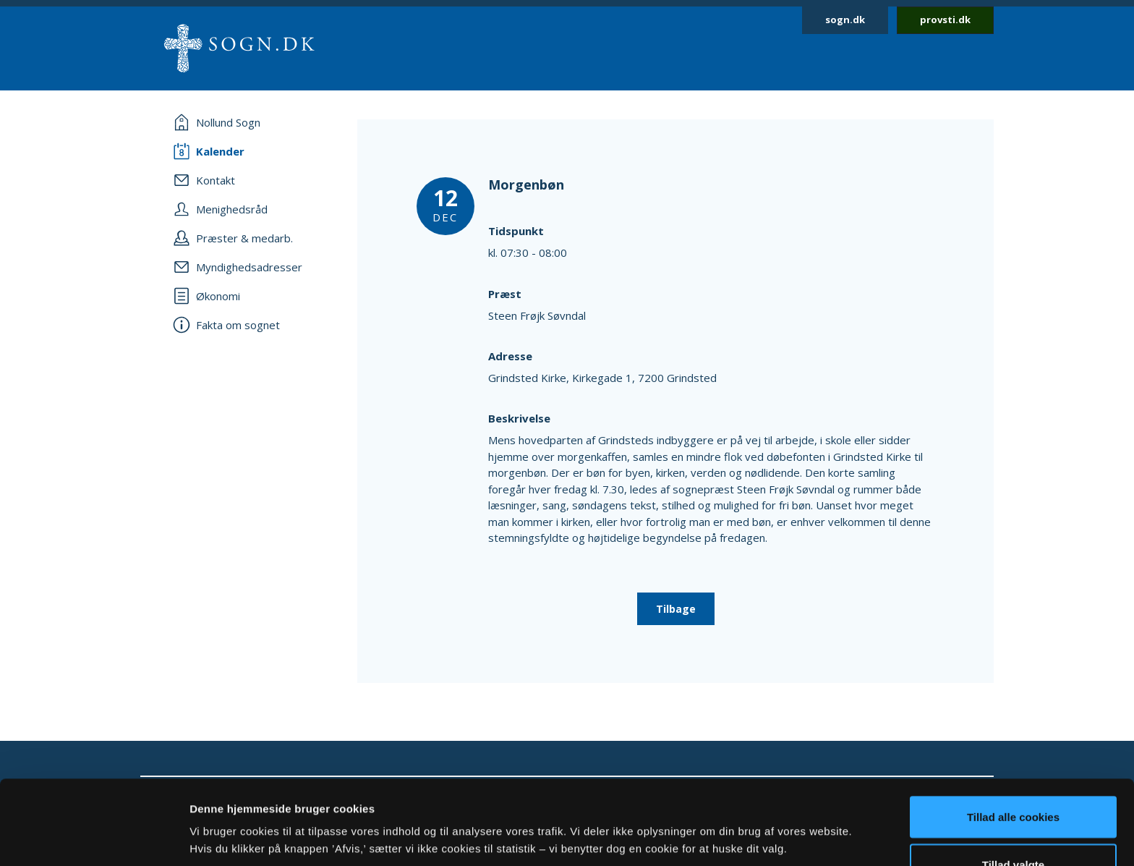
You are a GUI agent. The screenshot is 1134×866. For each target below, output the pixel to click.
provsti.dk (945, 19)
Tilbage (676, 609)
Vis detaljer (751, 811)
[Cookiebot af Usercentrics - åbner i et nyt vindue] (93, 838)
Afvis (1013, 827)
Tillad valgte (1013, 780)
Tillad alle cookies (1013, 732)
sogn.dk (845, 19)
